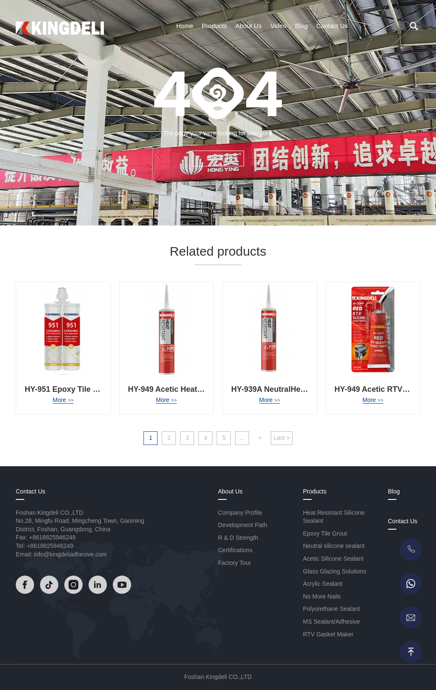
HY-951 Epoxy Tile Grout (69, 389)
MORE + (218, 158)
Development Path (242, 525)
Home (184, 25)
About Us (248, 25)
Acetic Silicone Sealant (333, 558)
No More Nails (322, 596)
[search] (413, 26)
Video (278, 25)
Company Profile (240, 512)
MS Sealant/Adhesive (331, 621)
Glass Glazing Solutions (335, 571)
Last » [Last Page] (281, 437)
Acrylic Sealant (323, 583)
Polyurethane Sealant (331, 608)
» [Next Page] (260, 437)
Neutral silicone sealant (334, 545)
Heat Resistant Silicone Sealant (334, 517)
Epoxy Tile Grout (325, 533)
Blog (301, 25)
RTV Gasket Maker (328, 634)
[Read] (60, 25)
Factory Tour (234, 562)
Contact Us (332, 25)
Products (214, 25)
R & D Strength (238, 537)
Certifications (235, 550)
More (63, 399)
